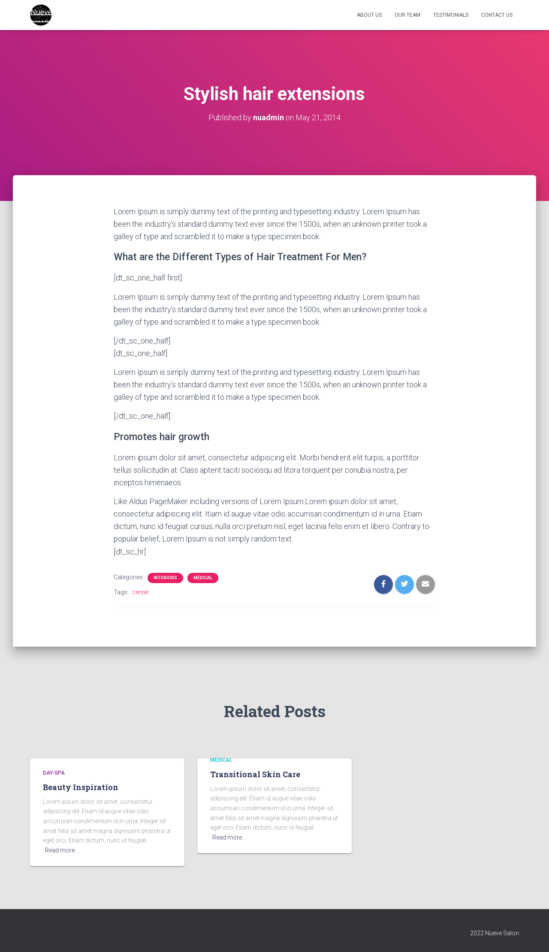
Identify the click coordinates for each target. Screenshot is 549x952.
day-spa (54, 773)
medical (202, 577)
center (140, 592)
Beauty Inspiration (80, 787)
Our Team (407, 15)
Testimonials (450, 15)
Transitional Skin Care (255, 774)
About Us (369, 15)
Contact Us (497, 15)
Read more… (61, 850)
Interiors (165, 577)
